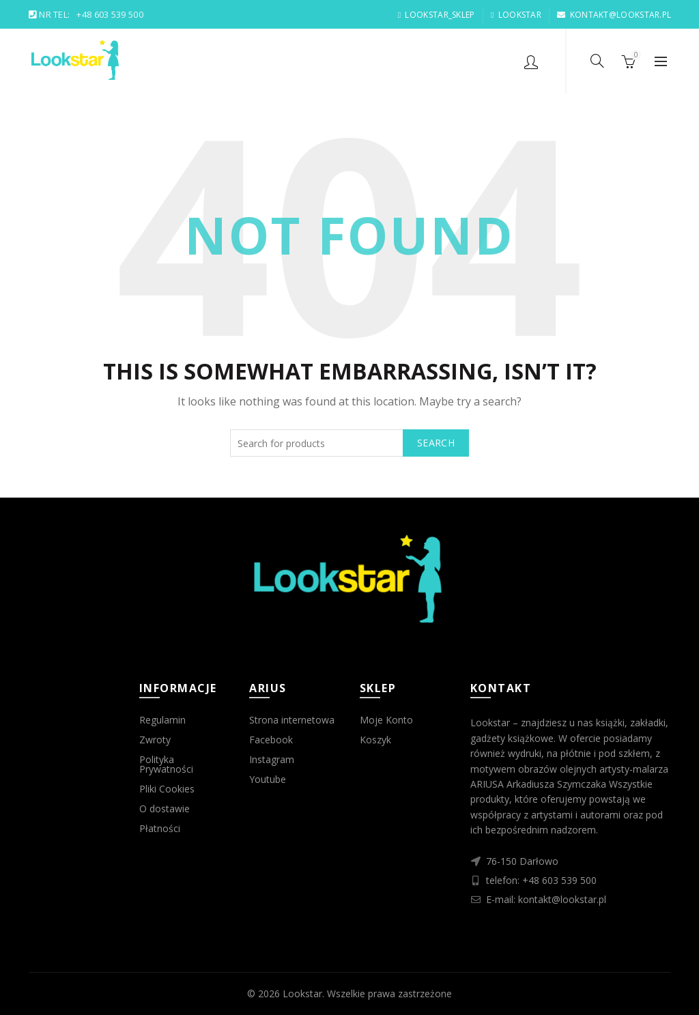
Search (436, 442)
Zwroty (155, 739)
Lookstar (302, 993)
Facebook (271, 739)
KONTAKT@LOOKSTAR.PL (613, 14)
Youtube (267, 779)
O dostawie (164, 808)
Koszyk (375, 739)
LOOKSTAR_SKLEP (436, 14)
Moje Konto (386, 719)
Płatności (159, 828)
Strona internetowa (291, 719)
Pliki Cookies (167, 788)
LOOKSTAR (515, 14)
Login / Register (531, 61)
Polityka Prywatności (166, 764)
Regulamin (162, 719)
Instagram (271, 759)
